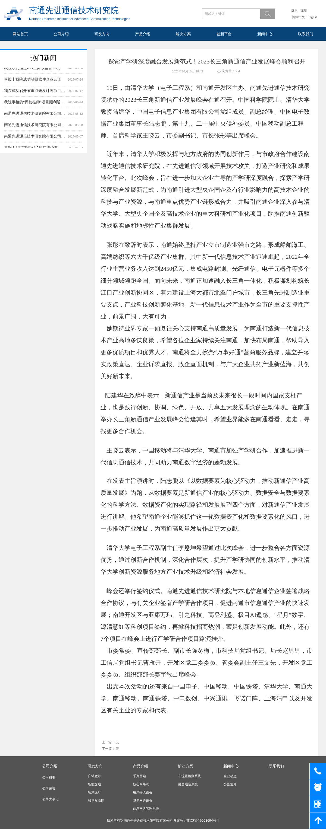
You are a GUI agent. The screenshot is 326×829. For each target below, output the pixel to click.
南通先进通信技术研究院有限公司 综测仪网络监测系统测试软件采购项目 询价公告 (34, 115)
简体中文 (298, 17)
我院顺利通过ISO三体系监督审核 (32, 70)
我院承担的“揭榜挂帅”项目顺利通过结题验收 (34, 104)
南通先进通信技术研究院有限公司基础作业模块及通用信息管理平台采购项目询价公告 (34, 127)
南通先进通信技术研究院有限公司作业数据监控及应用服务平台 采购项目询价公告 (34, 138)
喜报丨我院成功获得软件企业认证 (32, 81)
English (313, 17)
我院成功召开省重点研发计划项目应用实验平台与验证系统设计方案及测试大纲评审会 (34, 92)
